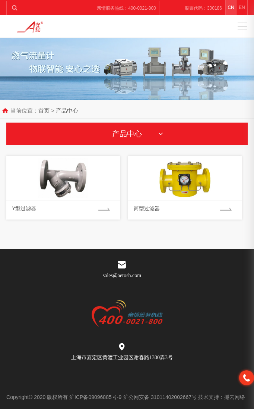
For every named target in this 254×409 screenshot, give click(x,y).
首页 (44, 110)
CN (231, 7)
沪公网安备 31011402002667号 (160, 397)
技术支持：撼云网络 (221, 397)
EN (242, 7)
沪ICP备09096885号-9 (95, 397)
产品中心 (67, 110)
